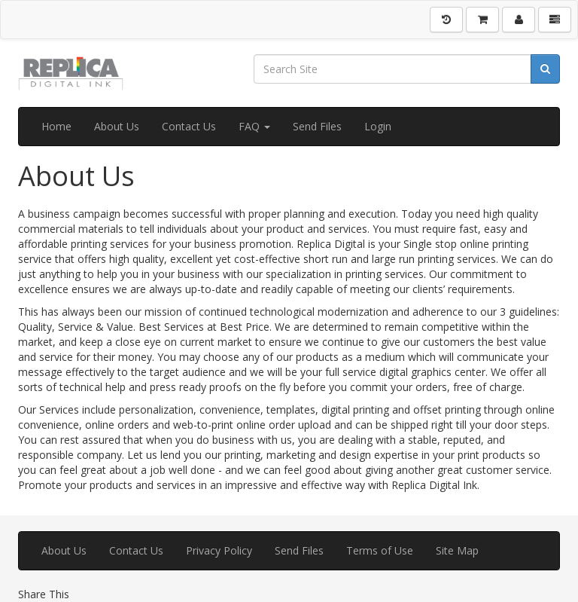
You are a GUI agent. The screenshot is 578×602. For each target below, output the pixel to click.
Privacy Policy (219, 550)
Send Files (317, 126)
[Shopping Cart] (482, 19)
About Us (116, 126)
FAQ (254, 126)
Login (377, 126)
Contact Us (189, 126)
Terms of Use (379, 550)
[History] (446, 19)
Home (56, 126)
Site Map (457, 550)
